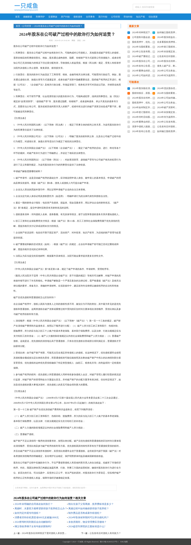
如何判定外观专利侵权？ (28, 513)
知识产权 (140, 17)
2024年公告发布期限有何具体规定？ (150, 51)
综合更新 (153, 17)
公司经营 (115, 17)
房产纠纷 (65, 17)
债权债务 (77, 17)
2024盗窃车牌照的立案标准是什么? (86, 526)
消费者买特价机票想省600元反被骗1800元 (37, 517)
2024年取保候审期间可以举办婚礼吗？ (88, 517)
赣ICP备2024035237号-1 (109, 542)
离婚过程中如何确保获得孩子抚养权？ (88, 508)
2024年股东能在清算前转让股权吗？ (150, 88)
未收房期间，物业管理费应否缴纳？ (87, 522)
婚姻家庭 (27, 17)
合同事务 (90, 17)
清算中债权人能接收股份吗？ (146, 126)
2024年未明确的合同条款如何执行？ (34, 504)
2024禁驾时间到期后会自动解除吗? (33, 522)
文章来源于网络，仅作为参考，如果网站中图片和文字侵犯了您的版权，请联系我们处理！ (51, 488)
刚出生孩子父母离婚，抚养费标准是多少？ (91, 504)
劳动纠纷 (128, 17)
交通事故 (52, 17)
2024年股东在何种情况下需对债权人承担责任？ (45, 533)
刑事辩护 (40, 17)
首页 (17, 17)
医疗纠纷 (102, 17)
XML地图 (124, 542)
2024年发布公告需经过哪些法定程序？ (151, 66)
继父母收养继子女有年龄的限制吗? (33, 526)
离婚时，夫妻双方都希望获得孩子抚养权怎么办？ (41, 508)
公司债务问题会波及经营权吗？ (147, 37)
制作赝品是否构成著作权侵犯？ (85, 513)
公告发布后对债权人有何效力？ (105, 533)
